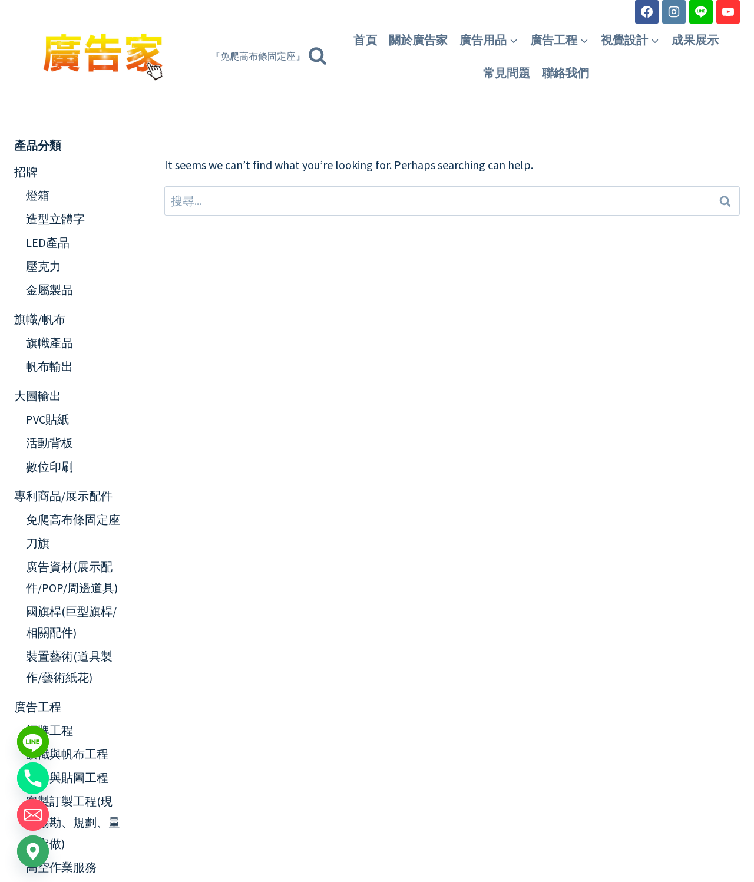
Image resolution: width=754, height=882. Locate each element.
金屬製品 (49, 289)
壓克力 (43, 266)
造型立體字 (55, 219)
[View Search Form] (269, 56)
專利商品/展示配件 (63, 495)
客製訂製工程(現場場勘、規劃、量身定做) (73, 822)
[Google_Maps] (33, 851)
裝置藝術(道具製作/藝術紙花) (69, 667)
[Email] (33, 815)
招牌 (26, 171)
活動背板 (49, 442)
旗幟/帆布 (39, 319)
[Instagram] (674, 12)
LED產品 (48, 242)
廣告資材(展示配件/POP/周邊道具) (72, 577)
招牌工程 (49, 730)
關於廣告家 (418, 40)
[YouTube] (728, 12)
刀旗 (37, 543)
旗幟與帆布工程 (67, 753)
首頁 (365, 40)
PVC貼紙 (47, 419)
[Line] (701, 12)
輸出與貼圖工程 (67, 777)
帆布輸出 (49, 366)
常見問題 (506, 73)
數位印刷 (49, 466)
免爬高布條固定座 (73, 519)
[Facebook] (647, 12)
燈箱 (37, 195)
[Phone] (33, 778)
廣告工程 (37, 706)
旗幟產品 (49, 342)
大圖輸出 (37, 395)
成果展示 (695, 40)
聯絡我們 (565, 73)
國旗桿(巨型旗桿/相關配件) (71, 622)
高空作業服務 (61, 867)
